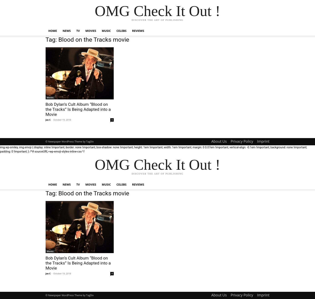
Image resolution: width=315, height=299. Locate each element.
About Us (219, 141)
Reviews (138, 31)
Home (52, 31)
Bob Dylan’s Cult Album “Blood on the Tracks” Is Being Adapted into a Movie (78, 109)
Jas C (48, 119)
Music (106, 31)
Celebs (122, 31)
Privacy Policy (242, 141)
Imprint (263, 141)
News (66, 31)
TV (78, 31)
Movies (90, 31)
